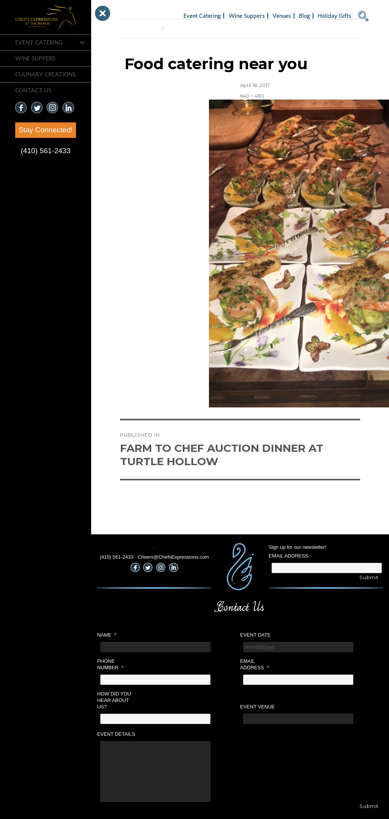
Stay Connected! (46, 130)
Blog (304, 15)
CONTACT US (33, 90)
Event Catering (39, 42)
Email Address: (289, 556)
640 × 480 (252, 96)
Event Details (116, 734)
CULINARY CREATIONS (45, 74)
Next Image (180, 28)
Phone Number (110, 664)
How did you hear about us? (114, 700)
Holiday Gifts (334, 15)
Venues (281, 15)
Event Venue (257, 707)
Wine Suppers (35, 58)
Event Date (255, 635)
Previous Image (139, 28)
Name (107, 635)
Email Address (254, 664)
